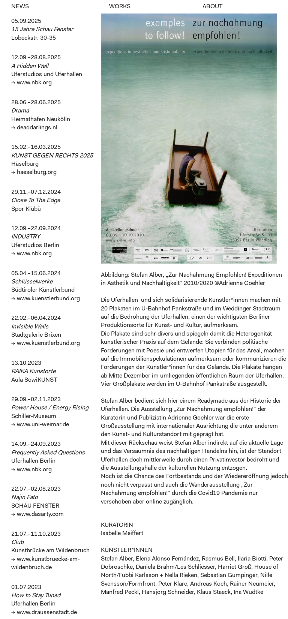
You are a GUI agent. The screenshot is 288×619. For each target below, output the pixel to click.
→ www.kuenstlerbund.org (45, 299)
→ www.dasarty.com (37, 514)
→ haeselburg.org (34, 172)
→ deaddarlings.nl (34, 128)
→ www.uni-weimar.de (40, 425)
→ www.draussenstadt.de (44, 613)
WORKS (119, 7)
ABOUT (212, 7)
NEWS (20, 7)
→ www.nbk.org (31, 83)
